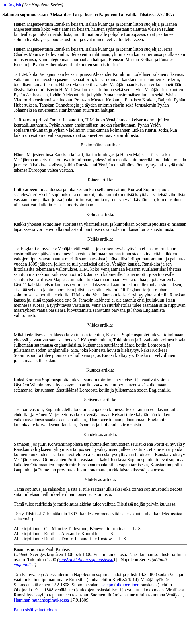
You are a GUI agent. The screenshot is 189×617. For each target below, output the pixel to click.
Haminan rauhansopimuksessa (41, 600)
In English (11, 4)
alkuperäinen (127, 584)
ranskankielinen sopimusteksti (86, 559)
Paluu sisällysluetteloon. (36, 609)
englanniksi (24, 564)
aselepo (106, 584)
